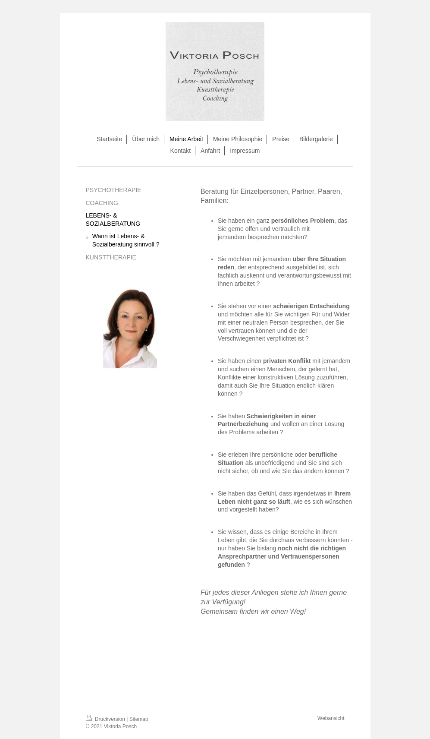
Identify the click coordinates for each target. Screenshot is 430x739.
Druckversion (106, 719)
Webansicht (330, 718)
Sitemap (138, 719)
